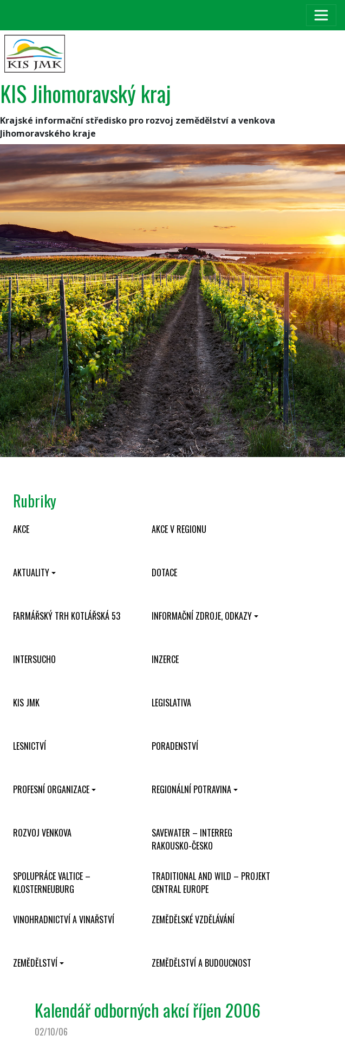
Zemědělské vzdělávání (193, 919)
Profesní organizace (51, 789)
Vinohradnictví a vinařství (63, 919)
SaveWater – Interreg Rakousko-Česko (192, 839)
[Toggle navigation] (321, 15)
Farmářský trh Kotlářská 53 (66, 615)
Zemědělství (35, 962)
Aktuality (31, 572)
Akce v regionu (179, 529)
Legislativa (171, 702)
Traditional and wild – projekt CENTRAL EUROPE (211, 883)
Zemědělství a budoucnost (201, 962)
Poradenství (175, 745)
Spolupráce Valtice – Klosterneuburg (51, 883)
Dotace (164, 572)
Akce (21, 529)
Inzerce (165, 659)
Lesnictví (29, 745)
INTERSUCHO (34, 659)
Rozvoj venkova (42, 832)
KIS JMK (26, 702)
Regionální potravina (191, 789)
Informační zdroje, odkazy (202, 615)
